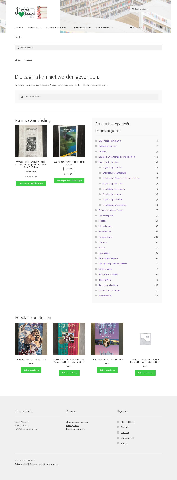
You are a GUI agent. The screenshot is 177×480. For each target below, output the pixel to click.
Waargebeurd (105, 295)
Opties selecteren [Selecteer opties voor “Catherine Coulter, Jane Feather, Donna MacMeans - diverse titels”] (69, 373)
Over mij (125, 432)
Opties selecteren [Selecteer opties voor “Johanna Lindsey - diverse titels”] (31, 370)
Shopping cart (127, 437)
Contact (125, 427)
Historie (103, 220)
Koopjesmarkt (34, 27)
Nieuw (102, 247)
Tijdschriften (105, 279)
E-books (103, 151)
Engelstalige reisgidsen (113, 188)
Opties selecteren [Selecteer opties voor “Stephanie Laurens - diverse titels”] (107, 370)
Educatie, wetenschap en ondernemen (117, 156)
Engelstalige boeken (109, 162)
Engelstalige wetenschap (114, 204)
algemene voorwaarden (77, 422)
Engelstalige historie (112, 183)
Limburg (19, 27)
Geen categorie (106, 215)
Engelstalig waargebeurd (114, 172)
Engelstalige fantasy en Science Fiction (121, 178)
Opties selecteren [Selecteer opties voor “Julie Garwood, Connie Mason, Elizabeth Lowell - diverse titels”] (145, 373)
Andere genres (102, 27)
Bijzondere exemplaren (110, 140)
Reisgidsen (104, 252)
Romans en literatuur (56, 27)
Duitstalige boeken (108, 146)
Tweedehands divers (108, 285)
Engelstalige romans (112, 194)
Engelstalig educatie (112, 167)
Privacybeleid (21, 464)
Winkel (124, 443)
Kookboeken (105, 231)
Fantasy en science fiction (111, 210)
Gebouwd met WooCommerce (43, 464)
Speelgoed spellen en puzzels (113, 263)
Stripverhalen (105, 269)
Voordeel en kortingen (109, 290)
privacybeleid (72, 425)
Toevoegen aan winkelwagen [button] (31, 183)
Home (20, 60)
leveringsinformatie (75, 429)
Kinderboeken (105, 226)
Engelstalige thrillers (112, 199)
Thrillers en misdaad (81, 27)
